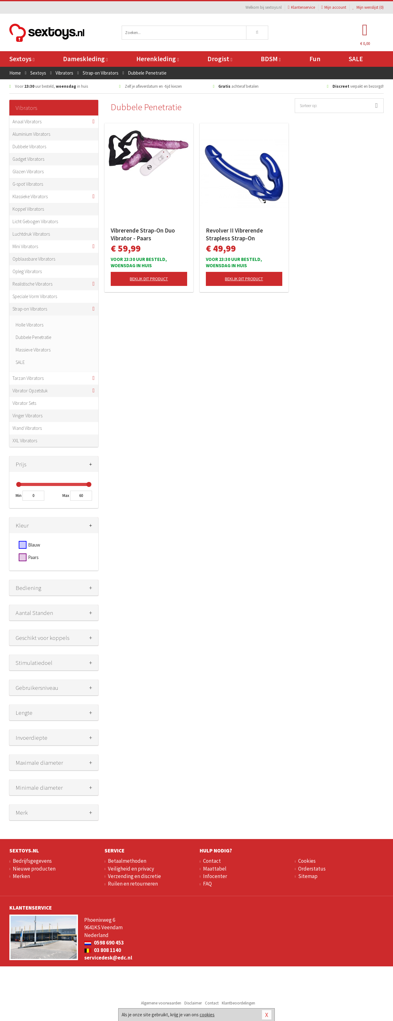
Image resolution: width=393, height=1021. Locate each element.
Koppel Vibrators (28, 209)
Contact (212, 860)
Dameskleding (85, 59)
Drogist (219, 59)
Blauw (34, 545)
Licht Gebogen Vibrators (35, 221)
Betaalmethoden (127, 860)
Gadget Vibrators (28, 159)
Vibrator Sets (24, 403)
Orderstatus (312, 868)
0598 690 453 (104, 942)
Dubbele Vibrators (29, 147)
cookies (207, 1015)
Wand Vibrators (27, 428)
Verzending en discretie (134, 876)
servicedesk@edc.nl (108, 957)
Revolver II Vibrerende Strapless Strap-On (234, 234)
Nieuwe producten (34, 868)
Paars (33, 557)
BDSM (270, 59)
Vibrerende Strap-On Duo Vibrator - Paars (143, 234)
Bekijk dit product (149, 279)
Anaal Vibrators (26, 122)
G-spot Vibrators (27, 184)
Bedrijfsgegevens (32, 860)
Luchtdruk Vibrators (31, 234)
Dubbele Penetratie (33, 337)
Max (65, 495)
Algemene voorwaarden (161, 1003)
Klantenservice (301, 7)
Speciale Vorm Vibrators (34, 296)
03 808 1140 (102, 950)
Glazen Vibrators (28, 171)
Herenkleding (157, 59)
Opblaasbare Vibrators (33, 259)
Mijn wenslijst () (368, 7)
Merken (21, 876)
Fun (314, 59)
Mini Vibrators (25, 246)
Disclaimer (193, 1003)
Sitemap (308, 876)
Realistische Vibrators (32, 284)
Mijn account (333, 7)
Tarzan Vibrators (28, 378)
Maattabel (214, 868)
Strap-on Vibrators (29, 309)
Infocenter (215, 876)
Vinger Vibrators (27, 416)
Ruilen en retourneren (133, 883)
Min (19, 495)
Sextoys (21, 59)
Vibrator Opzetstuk (30, 391)
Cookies (307, 860)
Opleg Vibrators (27, 271)
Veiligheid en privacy (131, 868)
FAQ (207, 883)
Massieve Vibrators (33, 350)
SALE (356, 59)
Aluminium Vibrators (31, 134)
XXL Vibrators (24, 441)
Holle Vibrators (29, 325)
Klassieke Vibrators (30, 196)
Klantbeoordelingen (238, 1003)
